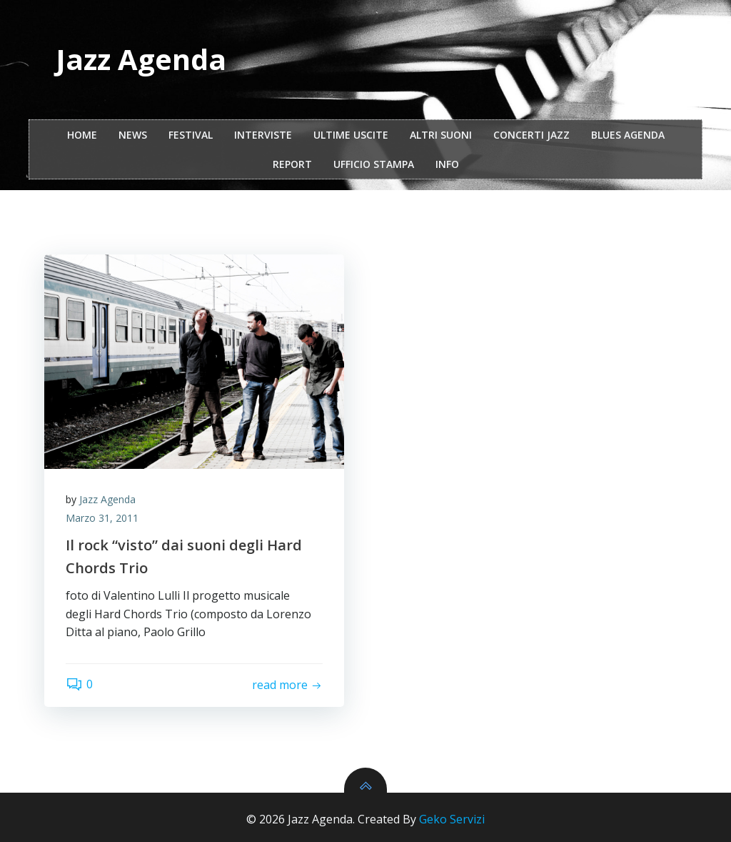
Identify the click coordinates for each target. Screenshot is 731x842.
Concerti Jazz (531, 135)
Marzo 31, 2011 (102, 518)
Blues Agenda (628, 135)
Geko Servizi (452, 819)
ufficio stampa (373, 164)
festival (190, 135)
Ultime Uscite (350, 135)
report (292, 164)
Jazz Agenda (107, 499)
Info (447, 164)
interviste (263, 135)
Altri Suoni (441, 135)
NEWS (133, 135)
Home (82, 135)
